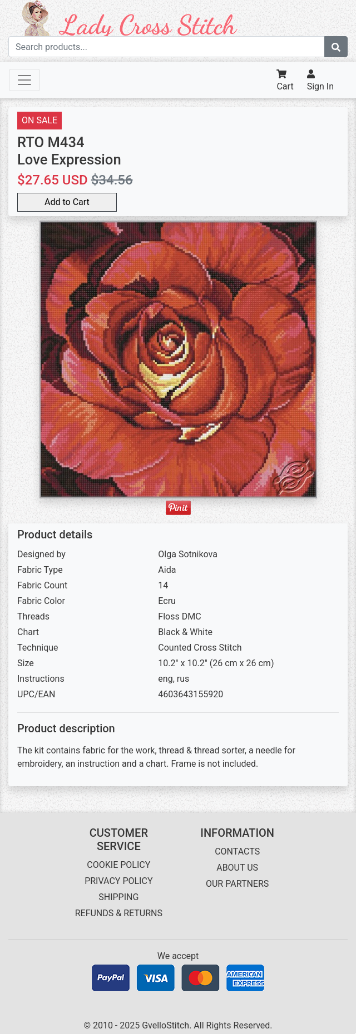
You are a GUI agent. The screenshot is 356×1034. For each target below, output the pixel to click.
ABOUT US (237, 867)
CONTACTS (237, 851)
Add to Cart (67, 202)
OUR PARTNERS (237, 883)
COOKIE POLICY (118, 865)
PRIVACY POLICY (118, 881)
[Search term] (166, 46)
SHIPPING (118, 897)
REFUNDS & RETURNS (118, 913)
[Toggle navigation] (24, 80)
